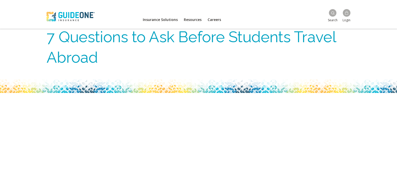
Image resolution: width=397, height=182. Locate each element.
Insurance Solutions (160, 19)
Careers (214, 19)
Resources (193, 19)
